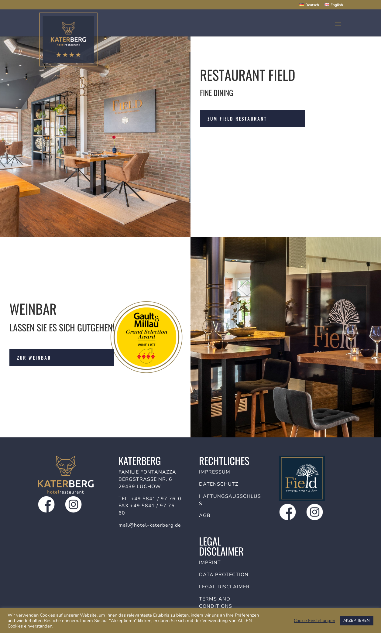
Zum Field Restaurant (237, 118)
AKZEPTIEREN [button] (356, 620)
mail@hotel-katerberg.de (149, 525)
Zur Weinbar (34, 357)
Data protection (224, 574)
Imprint (210, 562)
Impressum (214, 472)
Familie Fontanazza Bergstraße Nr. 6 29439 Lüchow (147, 479)
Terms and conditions (215, 603)
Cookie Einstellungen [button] (314, 620)
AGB (205, 515)
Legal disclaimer (224, 586)
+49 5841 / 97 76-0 (156, 498)
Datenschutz (218, 484)
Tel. (124, 498)
